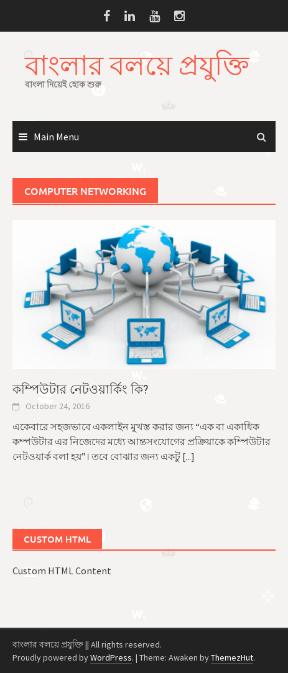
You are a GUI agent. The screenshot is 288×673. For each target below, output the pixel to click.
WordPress (111, 657)
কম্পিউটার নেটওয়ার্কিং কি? (80, 389)
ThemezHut (232, 657)
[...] (188, 456)
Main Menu (56, 136)
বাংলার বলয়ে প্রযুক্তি (137, 65)
